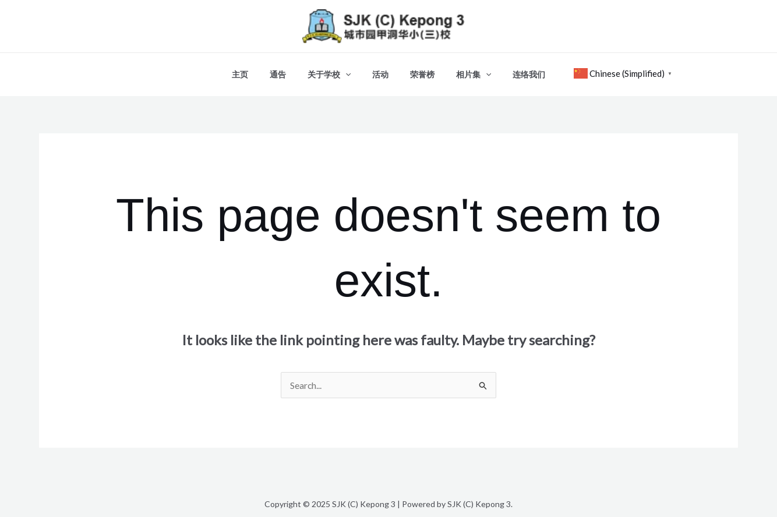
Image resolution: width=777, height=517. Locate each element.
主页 (256, 70)
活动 (380, 70)
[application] (350, 70)
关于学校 (334, 70)
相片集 (463, 70)
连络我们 (513, 70)
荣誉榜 (417, 70)
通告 (288, 70)
